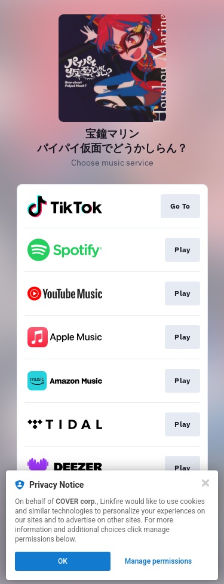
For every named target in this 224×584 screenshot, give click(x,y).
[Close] (205, 483)
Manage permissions (158, 561)
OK (62, 561)
